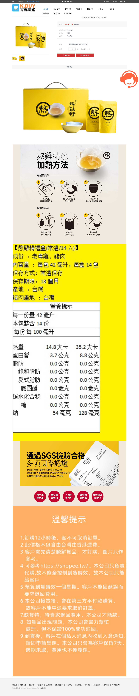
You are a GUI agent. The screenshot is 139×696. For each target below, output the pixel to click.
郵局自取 (57, 13)
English (20, 1)
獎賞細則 (106, 685)
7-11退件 (79, 9)
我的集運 (57, 9)
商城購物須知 (116, 685)
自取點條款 (78, 685)
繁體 (13, 1)
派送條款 (87, 685)
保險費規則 (97, 685)
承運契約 (69, 685)
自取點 (100, 9)
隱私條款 (40, 685)
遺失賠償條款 (59, 685)
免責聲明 (49, 685)
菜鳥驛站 (46, 13)
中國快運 (90, 9)
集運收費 (68, 9)
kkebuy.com (37, 688)
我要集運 (14, 685)
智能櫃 (111, 9)
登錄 (115, 1)
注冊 (122, 1)
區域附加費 (68, 13)
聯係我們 (31, 685)
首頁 (45, 9)
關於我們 (23, 685)
